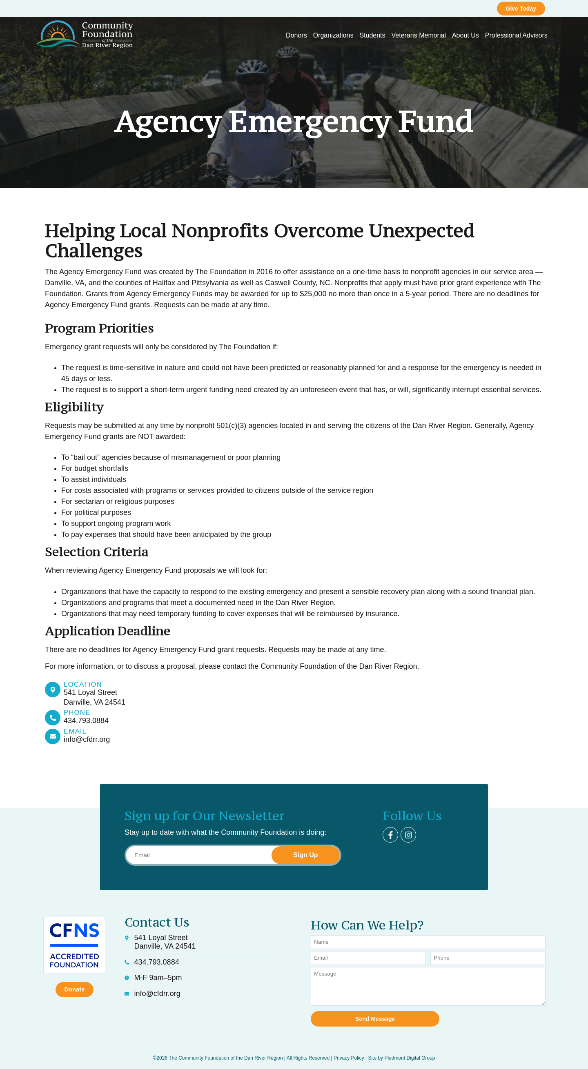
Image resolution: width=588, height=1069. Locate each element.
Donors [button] (296, 35)
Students (372, 35)
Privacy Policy (349, 1053)
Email (75, 731)
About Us (465, 35)
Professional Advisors (516, 35)
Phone (77, 712)
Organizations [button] (333, 35)
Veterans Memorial (419, 35)
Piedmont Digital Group (409, 1053)
